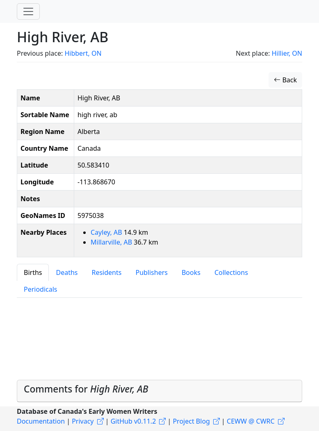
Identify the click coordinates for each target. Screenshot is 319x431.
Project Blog (191, 421)
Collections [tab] (231, 272)
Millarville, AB (112, 242)
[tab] (159, 391)
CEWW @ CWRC (251, 421)
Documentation (41, 421)
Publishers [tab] (151, 272)
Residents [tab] (106, 272)
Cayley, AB (107, 232)
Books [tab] (191, 272)
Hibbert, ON (82, 53)
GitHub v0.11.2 (133, 421)
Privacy (82, 421)
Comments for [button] (86, 389)
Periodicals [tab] (40, 289)
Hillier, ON (286, 53)
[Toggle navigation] (28, 11)
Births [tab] (33, 272)
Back (285, 79)
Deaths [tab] (66, 272)
